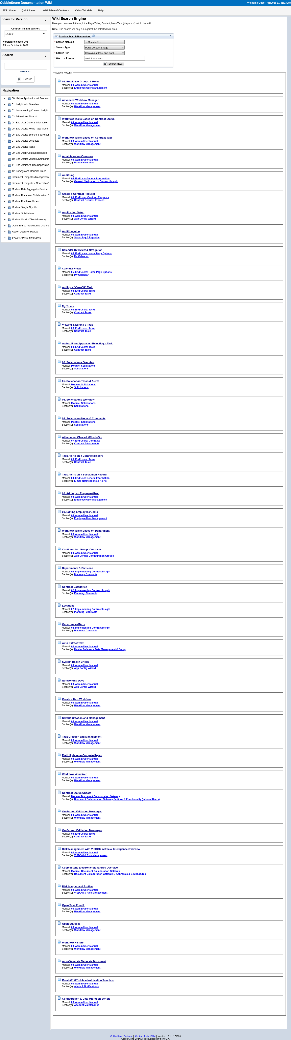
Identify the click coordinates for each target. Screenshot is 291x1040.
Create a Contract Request (78, 193)
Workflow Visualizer (74, 774)
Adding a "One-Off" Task (77, 287)
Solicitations (81, 368)
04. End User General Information (90, 178)
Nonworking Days (73, 680)
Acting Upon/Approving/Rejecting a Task (87, 343)
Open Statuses (71, 923)
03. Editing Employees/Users (80, 511)
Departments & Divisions (77, 568)
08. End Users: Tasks (83, 290)
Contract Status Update (76, 792)
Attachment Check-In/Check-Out (82, 437)
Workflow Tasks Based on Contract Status (88, 118)
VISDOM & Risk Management (90, 855)
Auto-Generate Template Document (84, 961)
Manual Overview (84, 162)
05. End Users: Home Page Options (91, 253)
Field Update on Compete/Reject (82, 755)
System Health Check (75, 661)
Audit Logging (71, 231)
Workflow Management (87, 106)
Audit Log (68, 175)
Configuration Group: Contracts (82, 549)
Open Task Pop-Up (73, 905)
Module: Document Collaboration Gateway (95, 796)
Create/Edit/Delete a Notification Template (88, 980)
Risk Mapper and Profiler (77, 886)
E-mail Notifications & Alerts (90, 481)
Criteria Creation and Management (83, 717)
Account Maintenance (86, 1005)
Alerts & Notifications (86, 986)
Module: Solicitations (83, 365)
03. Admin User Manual (84, 85)
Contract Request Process (89, 200)
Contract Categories (74, 586)
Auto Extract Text (73, 643)
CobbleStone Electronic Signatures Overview (90, 867)
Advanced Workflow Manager (80, 100)
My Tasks (68, 306)
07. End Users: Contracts (85, 440)
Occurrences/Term (73, 624)
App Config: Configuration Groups (94, 555)
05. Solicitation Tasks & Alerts (80, 381)
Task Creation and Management (81, 736)
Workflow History (73, 942)
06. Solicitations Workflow (78, 399)
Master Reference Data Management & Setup (100, 649)
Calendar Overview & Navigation (82, 249)
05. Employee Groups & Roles (80, 81)
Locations (68, 605)
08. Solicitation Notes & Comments (83, 418)
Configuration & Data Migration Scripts (86, 998)
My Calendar (81, 256)
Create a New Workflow (76, 699)
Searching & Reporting (87, 237)
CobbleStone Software (121, 1036)
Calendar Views (71, 268)
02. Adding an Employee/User (80, 493)
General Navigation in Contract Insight (96, 181)
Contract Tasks (83, 293)
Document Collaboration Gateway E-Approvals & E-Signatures (110, 874)
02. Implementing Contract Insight (90, 571)
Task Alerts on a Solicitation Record (84, 474)
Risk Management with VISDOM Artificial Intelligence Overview (101, 849)
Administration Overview (77, 156)
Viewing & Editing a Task (77, 324)
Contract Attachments (86, 443)
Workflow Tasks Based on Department (86, 530)
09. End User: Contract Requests (90, 197)
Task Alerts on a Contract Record (82, 455)
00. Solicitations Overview (78, 362)
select (44, 34)
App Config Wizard (85, 218)
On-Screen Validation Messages (82, 811)
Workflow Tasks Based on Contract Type (87, 137)
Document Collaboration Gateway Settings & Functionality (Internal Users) (117, 799)
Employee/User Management (90, 87)
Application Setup (73, 212)
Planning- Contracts (85, 574)
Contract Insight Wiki (145, 1036)
